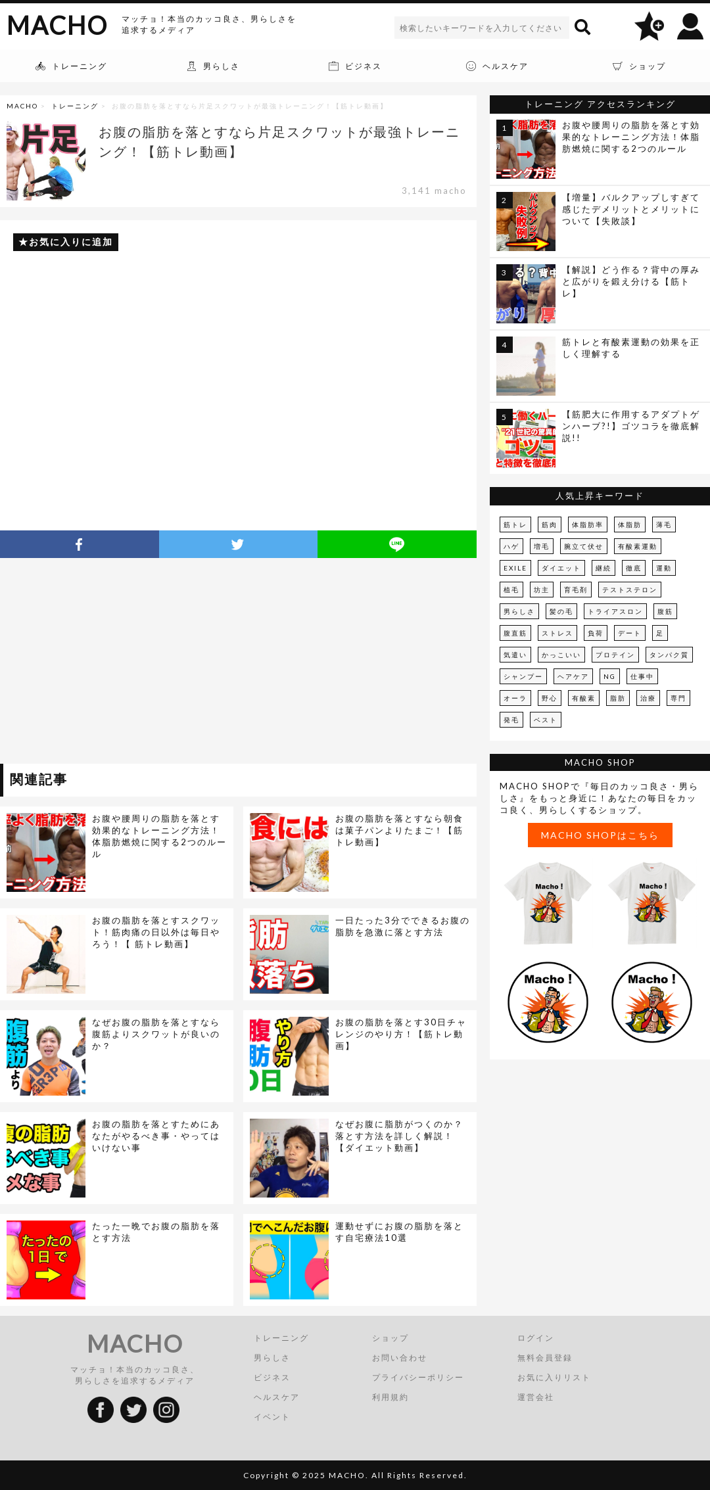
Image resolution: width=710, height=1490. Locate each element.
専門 (678, 698)
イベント (272, 1417)
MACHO (57, 25)
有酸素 (584, 698)
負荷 (596, 633)
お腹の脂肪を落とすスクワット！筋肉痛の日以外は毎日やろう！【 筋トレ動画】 (156, 932)
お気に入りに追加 (71, 241)
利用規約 (390, 1397)
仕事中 (642, 676)
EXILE (515, 568)
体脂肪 (630, 524)
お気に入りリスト (554, 1377)
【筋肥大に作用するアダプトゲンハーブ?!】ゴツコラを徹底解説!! (631, 426)
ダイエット (561, 568)
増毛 (542, 546)
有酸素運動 (637, 546)
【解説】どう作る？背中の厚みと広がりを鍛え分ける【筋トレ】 (631, 281)
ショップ (390, 1338)
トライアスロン (615, 611)
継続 (603, 568)
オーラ (515, 698)
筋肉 (549, 524)
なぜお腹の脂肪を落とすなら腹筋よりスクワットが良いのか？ (156, 1034)
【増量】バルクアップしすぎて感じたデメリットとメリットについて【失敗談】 (631, 209)
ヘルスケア (277, 1397)
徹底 (634, 568)
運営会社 (535, 1397)
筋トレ (515, 524)
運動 (664, 568)
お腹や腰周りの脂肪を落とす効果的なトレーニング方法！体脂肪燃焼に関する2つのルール (159, 836)
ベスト (545, 720)
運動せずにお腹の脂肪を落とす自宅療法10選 (399, 1232)
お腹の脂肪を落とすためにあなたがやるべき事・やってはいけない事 (156, 1136)
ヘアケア (573, 676)
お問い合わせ (399, 1357)
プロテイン (615, 655)
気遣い (515, 655)
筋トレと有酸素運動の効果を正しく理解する (631, 348)
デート (630, 633)
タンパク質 (669, 655)
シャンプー (523, 676)
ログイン (535, 1338)
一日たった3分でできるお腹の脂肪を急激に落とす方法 (402, 926)
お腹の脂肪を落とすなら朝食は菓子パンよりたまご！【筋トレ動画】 (399, 830)
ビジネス (272, 1377)
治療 (648, 698)
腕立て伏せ (584, 546)
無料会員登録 (545, 1357)
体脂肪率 (588, 524)
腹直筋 (515, 633)
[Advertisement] (120, 663)
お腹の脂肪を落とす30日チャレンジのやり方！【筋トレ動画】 (401, 1034)
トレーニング (75, 106)
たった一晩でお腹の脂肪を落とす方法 (156, 1232)
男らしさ (519, 611)
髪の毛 (561, 611)
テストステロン (629, 590)
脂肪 (618, 698)
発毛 (511, 720)
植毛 (511, 590)
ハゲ (511, 546)
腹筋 (665, 611)
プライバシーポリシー (418, 1377)
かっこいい (561, 655)
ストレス (557, 633)
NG (610, 676)
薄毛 (664, 524)
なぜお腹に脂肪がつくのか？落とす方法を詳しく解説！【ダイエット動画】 (399, 1136)
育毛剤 (576, 590)
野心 (549, 698)
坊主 (542, 590)
